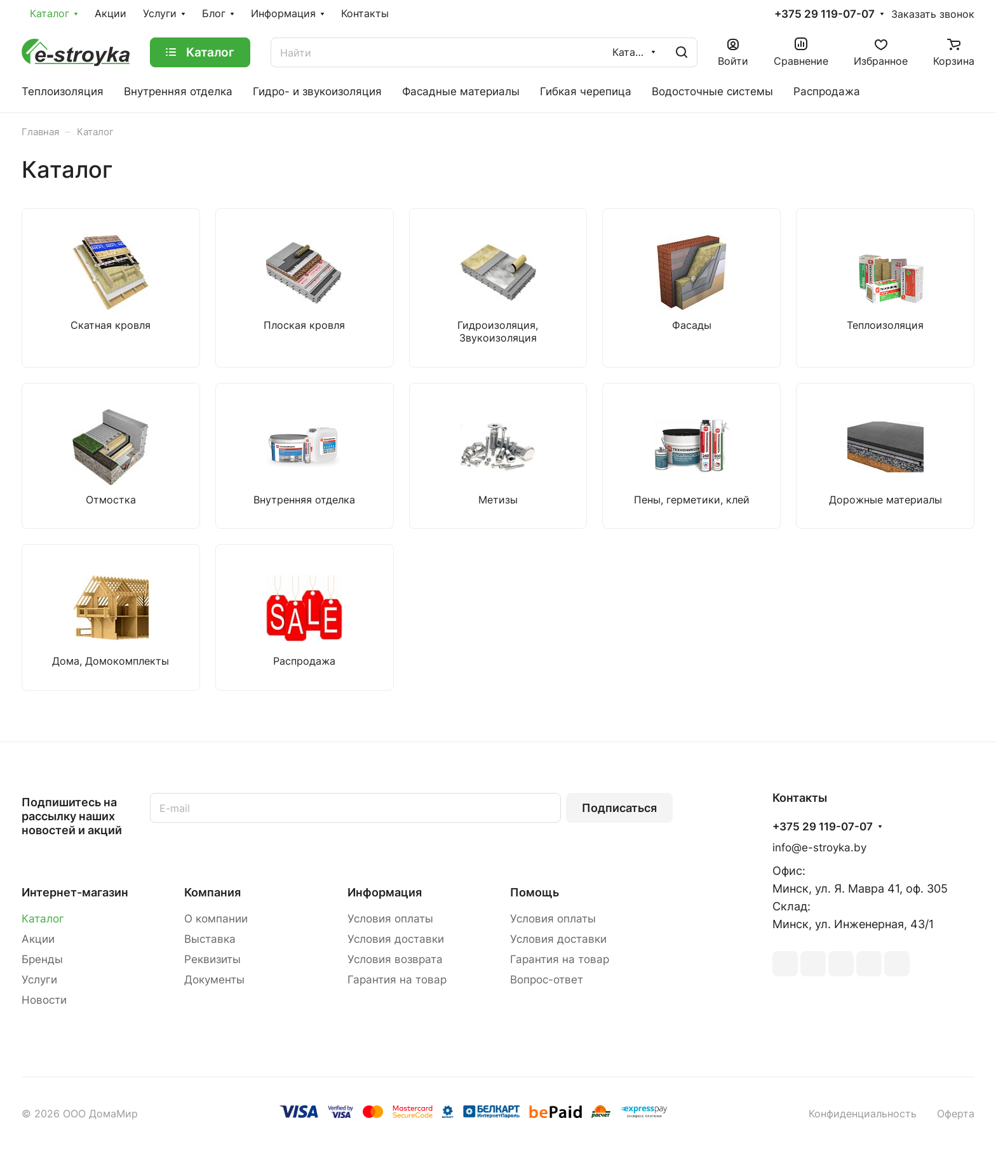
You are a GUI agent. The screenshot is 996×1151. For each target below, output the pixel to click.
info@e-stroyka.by (819, 847)
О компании (216, 918)
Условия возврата (395, 959)
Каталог (43, 918)
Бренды (42, 959)
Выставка (210, 939)
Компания (212, 892)
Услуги (39, 979)
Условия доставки (395, 939)
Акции (38, 939)
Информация (384, 892)
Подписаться (619, 808)
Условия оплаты (390, 918)
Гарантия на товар (397, 979)
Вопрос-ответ (546, 979)
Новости (44, 1000)
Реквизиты (212, 959)
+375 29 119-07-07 (824, 14)
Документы (214, 979)
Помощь (534, 892)
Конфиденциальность (863, 1114)
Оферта (955, 1114)
